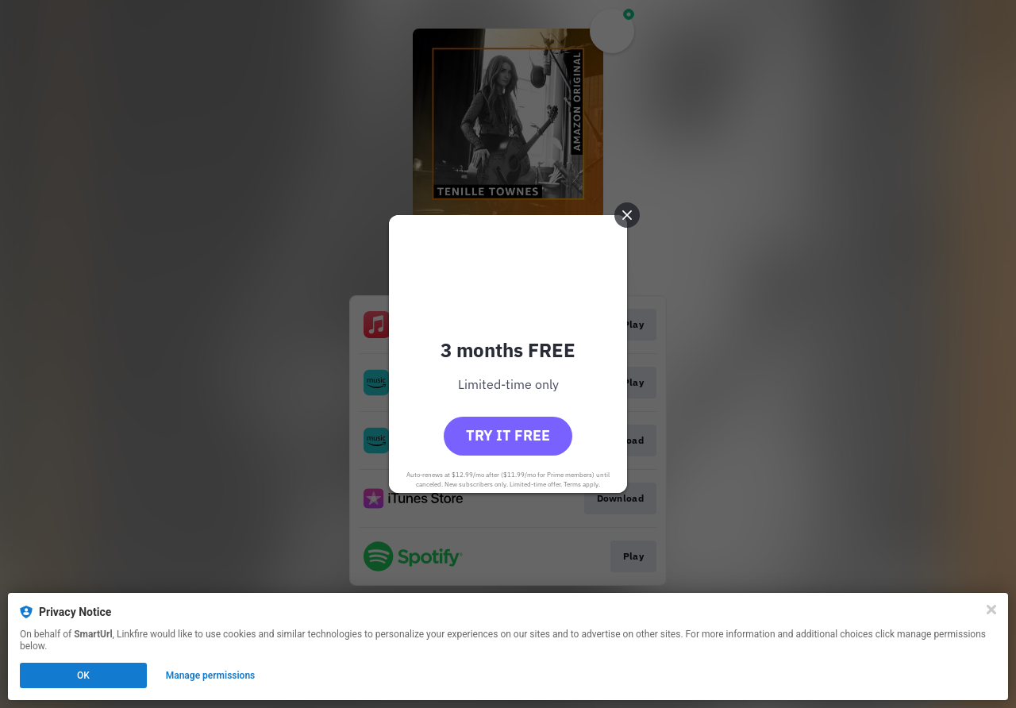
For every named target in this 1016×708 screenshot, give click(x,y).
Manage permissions (211, 675)
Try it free (508, 435)
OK (83, 675)
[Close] (991, 609)
